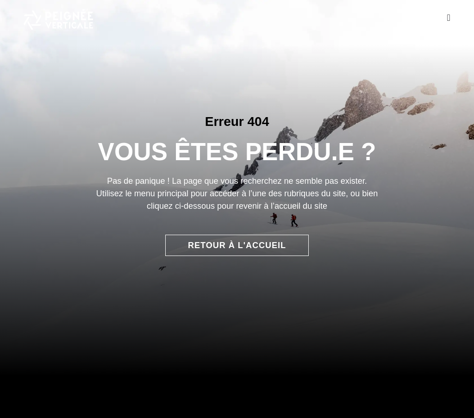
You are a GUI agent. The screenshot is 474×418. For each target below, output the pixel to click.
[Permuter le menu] (448, 17)
